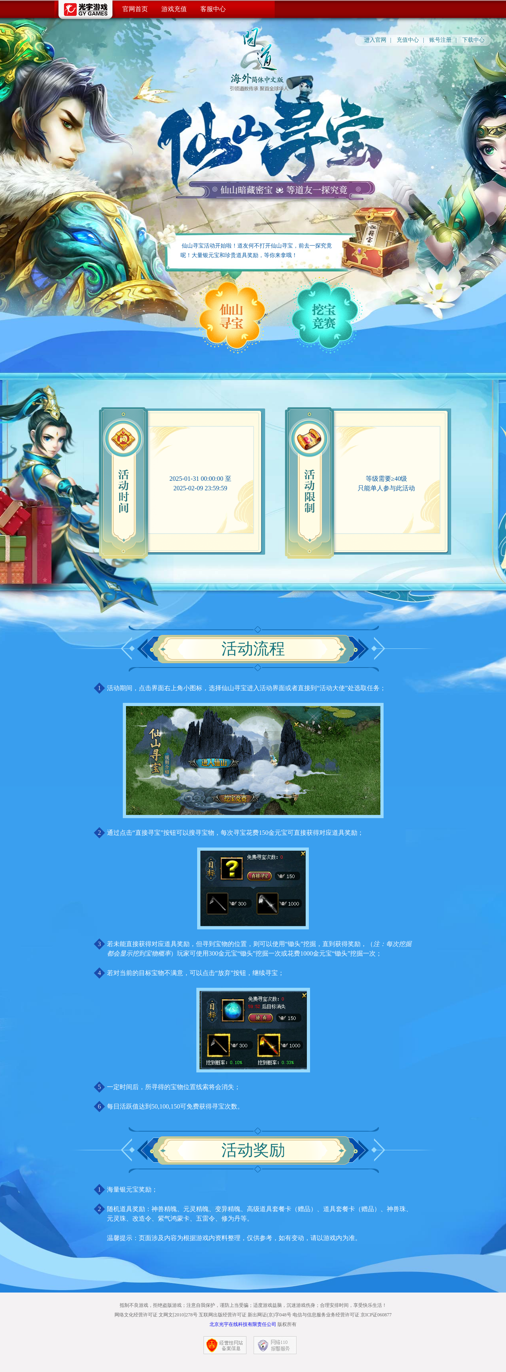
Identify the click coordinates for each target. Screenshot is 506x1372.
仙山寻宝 (232, 315)
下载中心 (473, 40)
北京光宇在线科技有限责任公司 (242, 1324)
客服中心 (213, 9)
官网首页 (135, 9)
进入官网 (375, 40)
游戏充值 (174, 9)
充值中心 (408, 40)
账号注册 (440, 40)
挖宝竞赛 (325, 315)
